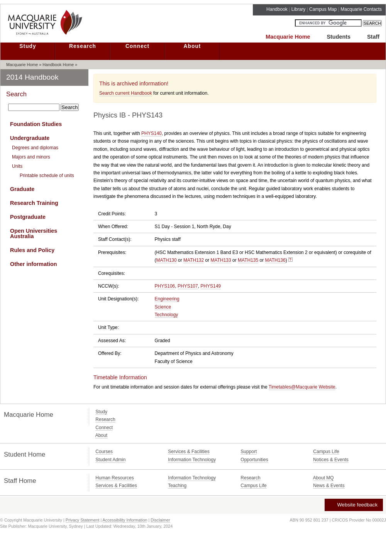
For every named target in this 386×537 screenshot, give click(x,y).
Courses (104, 451)
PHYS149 (210, 286)
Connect (137, 46)
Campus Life (326, 451)
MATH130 (166, 260)
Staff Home (20, 480)
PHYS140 (151, 133)
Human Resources (114, 478)
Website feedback (353, 505)
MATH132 (193, 260)
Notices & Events (330, 459)
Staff (373, 37)
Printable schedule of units (47, 175)
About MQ (323, 478)
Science (163, 307)
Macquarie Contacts (361, 9)
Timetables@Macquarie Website (302, 387)
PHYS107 (188, 286)
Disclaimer (160, 520)
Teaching (177, 485)
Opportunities (254, 459)
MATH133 (221, 260)
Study (27, 46)
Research (82, 46)
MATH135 (248, 260)
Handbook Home (58, 64)
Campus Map (323, 9)
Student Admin (110, 459)
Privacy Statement (83, 520)
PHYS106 (165, 286)
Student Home (24, 454)
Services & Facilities (188, 451)
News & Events (328, 485)
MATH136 (275, 260)
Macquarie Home (288, 37)
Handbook (277, 9)
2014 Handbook (32, 77)
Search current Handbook (125, 93)
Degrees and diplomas (35, 147)
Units (17, 166)
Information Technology (192, 459)
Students (338, 37)
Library (298, 9)
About (192, 46)
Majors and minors (31, 157)
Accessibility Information (125, 520)
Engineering (167, 299)
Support (248, 451)
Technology (166, 314)
